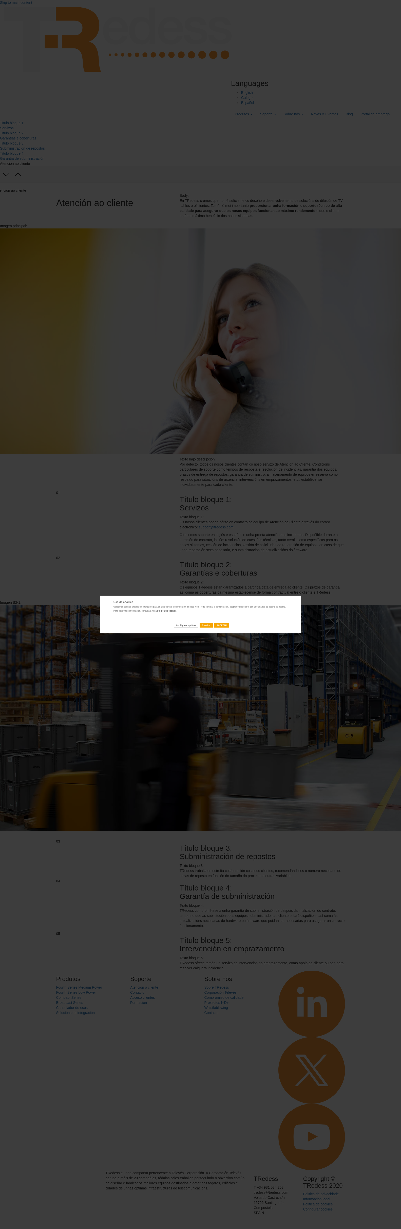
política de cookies (167, 611)
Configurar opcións (186, 625)
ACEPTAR (222, 625)
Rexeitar (206, 625)
